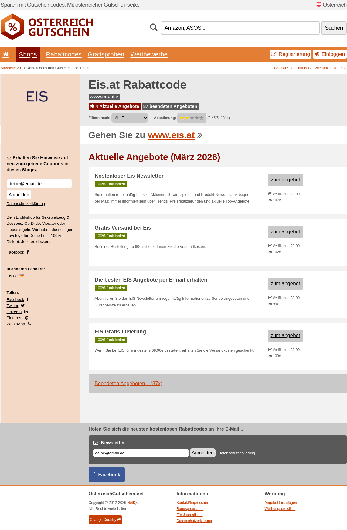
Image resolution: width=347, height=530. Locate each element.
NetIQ (132, 503)
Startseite (8, 68)
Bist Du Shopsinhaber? (292, 68)
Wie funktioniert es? (330, 68)
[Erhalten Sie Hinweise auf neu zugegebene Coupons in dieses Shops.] (39, 183)
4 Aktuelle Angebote (114, 106)
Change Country (105, 520)
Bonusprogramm (190, 509)
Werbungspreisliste (280, 509)
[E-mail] (141, 453)
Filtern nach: (100, 118)
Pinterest (14, 318)
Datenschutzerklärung (26, 203)
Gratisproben (106, 54)
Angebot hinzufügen (281, 503)
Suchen (334, 28)
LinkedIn (14, 311)
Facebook (15, 252)
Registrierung (290, 54)
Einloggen (330, 54)
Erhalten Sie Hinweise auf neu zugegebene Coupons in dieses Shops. (38, 163)
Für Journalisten (190, 515)
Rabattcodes (64, 54)
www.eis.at (104, 96)
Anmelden (19, 194)
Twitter (13, 305)
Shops (28, 54)
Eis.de (12, 276)
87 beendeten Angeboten (170, 106)
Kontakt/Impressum (192, 503)
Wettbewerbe (149, 54)
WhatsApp (16, 324)
